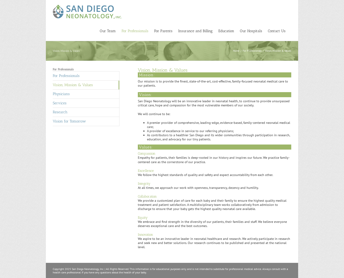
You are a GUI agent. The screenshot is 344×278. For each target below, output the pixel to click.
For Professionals (66, 78)
